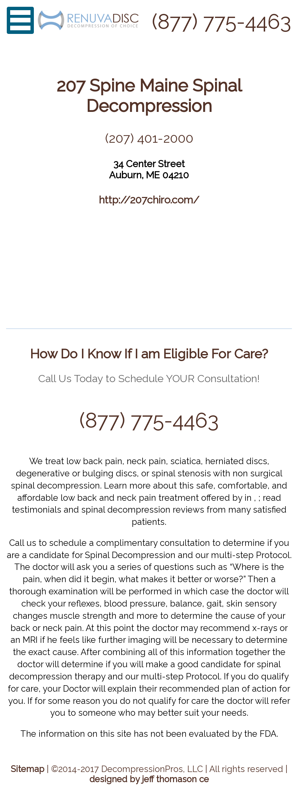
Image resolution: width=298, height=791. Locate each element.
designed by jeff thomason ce (149, 779)
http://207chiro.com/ (149, 200)
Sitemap (27, 769)
